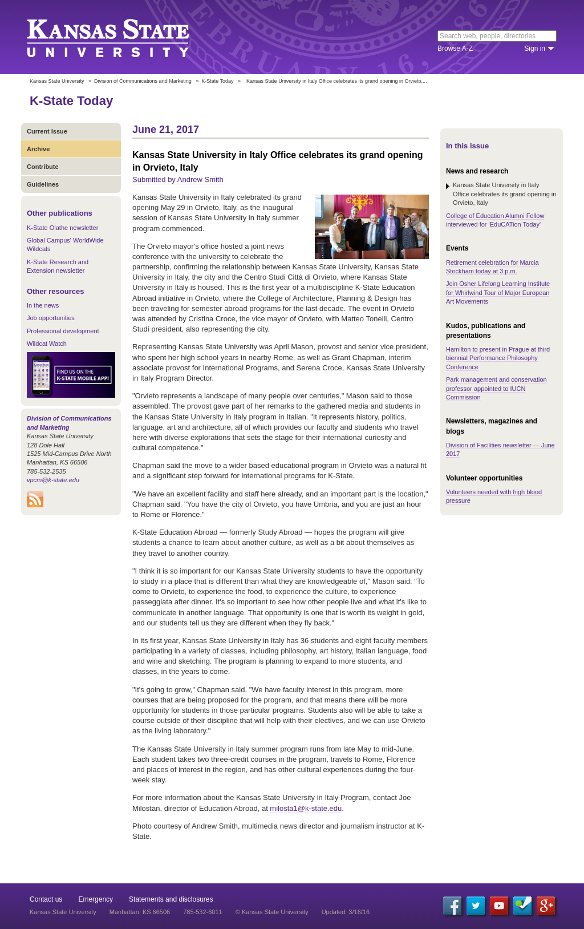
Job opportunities (51, 317)
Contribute (43, 166)
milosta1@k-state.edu (306, 808)
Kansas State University (122, 37)
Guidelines (43, 184)
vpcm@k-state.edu (53, 479)
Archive (38, 149)
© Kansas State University (272, 911)
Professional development (63, 331)
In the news (43, 305)
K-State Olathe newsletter (62, 227)
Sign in (534, 48)
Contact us (46, 899)
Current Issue (47, 131)
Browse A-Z (455, 48)
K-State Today (217, 81)
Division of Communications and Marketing (143, 81)
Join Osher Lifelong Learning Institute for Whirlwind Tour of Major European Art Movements (498, 292)
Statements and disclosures (171, 899)
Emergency (95, 899)
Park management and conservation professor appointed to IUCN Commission (496, 388)
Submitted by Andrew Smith (178, 179)
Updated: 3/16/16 (346, 911)
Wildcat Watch (47, 343)
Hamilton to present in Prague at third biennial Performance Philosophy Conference (498, 358)
